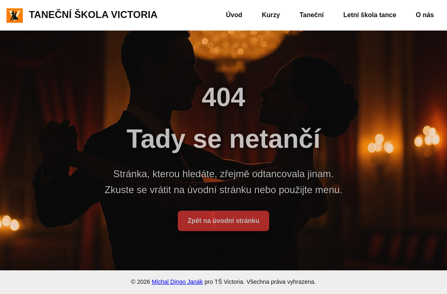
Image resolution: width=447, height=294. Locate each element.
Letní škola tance (369, 14)
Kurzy (271, 14)
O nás (425, 14)
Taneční (311, 14)
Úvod (234, 14)
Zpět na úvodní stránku (223, 223)
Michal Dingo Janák (177, 281)
